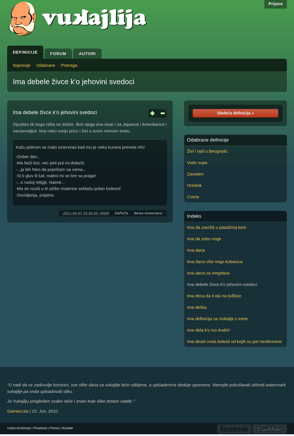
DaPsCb (121, 213)
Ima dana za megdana (208, 273)
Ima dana (196, 250)
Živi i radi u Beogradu (207, 151)
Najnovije (22, 65)
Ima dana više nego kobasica (214, 261)
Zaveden (195, 173)
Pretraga (69, 65)
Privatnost (40, 428)
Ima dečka (197, 307)
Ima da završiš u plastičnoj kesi (216, 227)
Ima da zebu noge (204, 238)
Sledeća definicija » (235, 113)
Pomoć (54, 428)
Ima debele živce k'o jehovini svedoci (73, 81)
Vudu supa (197, 162)
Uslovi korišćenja (19, 428)
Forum (58, 53)
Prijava (276, 3)
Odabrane (45, 65)
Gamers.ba (17, 411)
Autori (87, 53)
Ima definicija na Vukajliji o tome (217, 318)
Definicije (25, 52)
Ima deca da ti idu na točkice (214, 295)
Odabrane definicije (208, 140)
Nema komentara (148, 213)
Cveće (193, 196)
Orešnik (194, 185)
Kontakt (67, 428)
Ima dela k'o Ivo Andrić (208, 330)
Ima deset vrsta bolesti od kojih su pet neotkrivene (234, 341)
